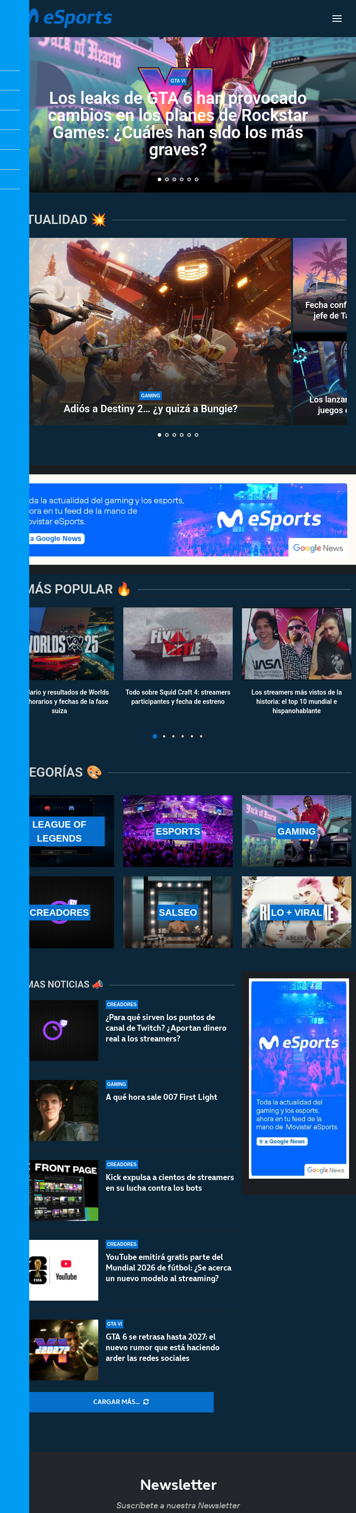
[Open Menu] (337, 18)
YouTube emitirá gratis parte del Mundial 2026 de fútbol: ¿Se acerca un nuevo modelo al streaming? (168, 1267)
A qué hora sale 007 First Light (161, 1097)
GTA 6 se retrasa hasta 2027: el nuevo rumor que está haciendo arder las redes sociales (163, 1347)
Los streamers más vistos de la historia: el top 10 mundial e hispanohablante (297, 702)
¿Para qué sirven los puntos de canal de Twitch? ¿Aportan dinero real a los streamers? (166, 1028)
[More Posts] (121, 1402)
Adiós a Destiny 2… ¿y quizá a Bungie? (150, 409)
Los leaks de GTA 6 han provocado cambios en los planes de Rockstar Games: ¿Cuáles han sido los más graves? (178, 124)
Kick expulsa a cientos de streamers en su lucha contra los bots (170, 1183)
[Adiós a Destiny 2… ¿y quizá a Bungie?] (150, 331)
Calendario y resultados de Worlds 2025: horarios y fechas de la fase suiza (59, 702)
